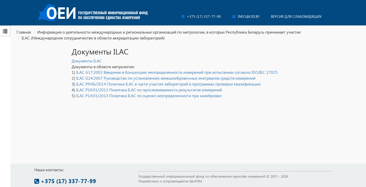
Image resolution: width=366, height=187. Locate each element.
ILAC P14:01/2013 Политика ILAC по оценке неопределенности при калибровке (148, 95)
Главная (24, 32)
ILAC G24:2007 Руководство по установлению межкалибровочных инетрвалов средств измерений (165, 78)
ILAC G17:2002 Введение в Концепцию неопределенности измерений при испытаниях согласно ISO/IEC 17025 (177, 72)
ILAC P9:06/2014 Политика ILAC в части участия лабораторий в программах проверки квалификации (168, 84)
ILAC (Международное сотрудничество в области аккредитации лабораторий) (93, 37)
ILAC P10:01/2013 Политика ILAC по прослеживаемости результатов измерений (149, 89)
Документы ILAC (87, 60)
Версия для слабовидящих (296, 16)
